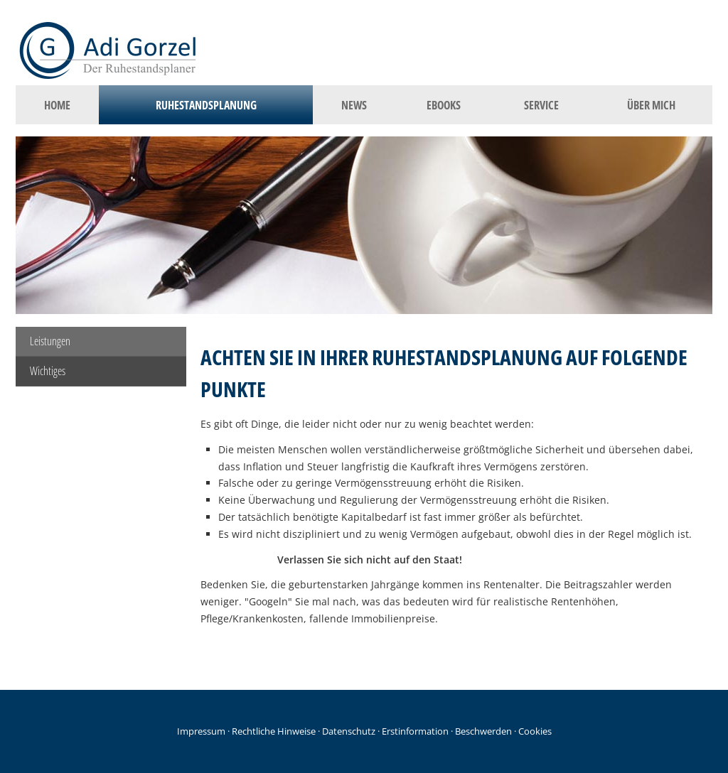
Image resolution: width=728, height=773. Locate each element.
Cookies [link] (535, 731)
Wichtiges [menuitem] (47, 371)
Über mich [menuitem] (651, 105)
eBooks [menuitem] (444, 105)
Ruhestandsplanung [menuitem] (206, 105)
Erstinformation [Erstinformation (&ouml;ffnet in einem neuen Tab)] (415, 731)
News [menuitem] (354, 105)
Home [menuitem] (57, 105)
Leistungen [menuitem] (50, 341)
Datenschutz (348, 731)
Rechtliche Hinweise (274, 731)
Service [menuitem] (541, 105)
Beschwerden (483, 731)
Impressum (201, 731)
